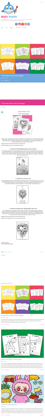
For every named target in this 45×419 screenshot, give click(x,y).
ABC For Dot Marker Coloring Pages (11, 359)
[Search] (41, 1)
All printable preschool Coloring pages (12, 75)
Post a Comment (7, 415)
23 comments (6, 369)
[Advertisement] (22, 35)
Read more (42, 324)
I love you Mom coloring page (7, 243)
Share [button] (2, 80)
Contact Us (25, 27)
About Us (11, 27)
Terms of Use (18, 27)
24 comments (6, 80)
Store (6, 27)
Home (2, 27)
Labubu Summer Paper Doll (9, 404)
